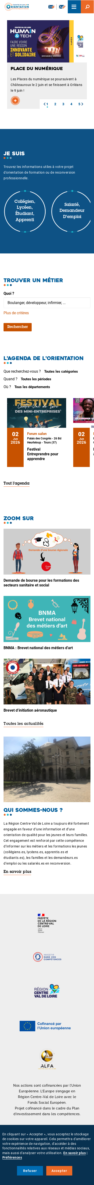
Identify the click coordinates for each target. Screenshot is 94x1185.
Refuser (30, 1171)
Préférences (12, 1157)
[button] (44, 104)
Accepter (59, 1171)
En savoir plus (17, 872)
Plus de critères (16, 313)
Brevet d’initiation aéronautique (30, 710)
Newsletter (51, 7)
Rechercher (17, 327)
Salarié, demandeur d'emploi (72, 211)
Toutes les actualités (23, 724)
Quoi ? (9, 293)
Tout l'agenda (17, 483)
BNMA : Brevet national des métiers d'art (38, 648)
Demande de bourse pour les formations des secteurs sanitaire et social (41, 582)
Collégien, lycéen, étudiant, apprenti (24, 211)
